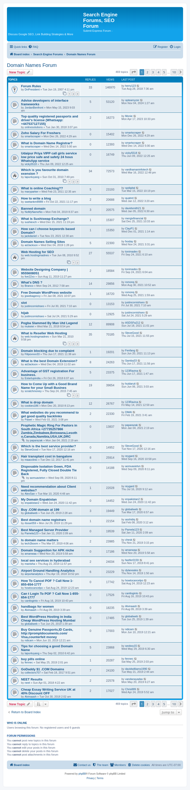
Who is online (17, 722)
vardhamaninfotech (136, 169)
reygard (129, 455)
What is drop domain (37, 402)
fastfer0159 (132, 560)
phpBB (82, 773)
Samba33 (131, 360)
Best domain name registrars (43, 520)
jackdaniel (31, 235)
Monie (129, 115)
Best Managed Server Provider (44, 530)
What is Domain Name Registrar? (46, 143)
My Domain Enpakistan (39, 499)
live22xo (30, 276)
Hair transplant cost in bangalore (46, 456)
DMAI (128, 412)
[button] (133, 72)
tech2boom (31, 543)
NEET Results (31, 679)
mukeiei (29, 326)
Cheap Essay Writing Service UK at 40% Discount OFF (48, 691)
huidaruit (130, 383)
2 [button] (147, 72)
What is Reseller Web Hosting (44, 333)
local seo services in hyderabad (45, 560)
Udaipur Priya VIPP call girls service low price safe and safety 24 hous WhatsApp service (49, 157)
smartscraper (33, 136)
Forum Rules (31, 86)
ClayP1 (129, 228)
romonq (129, 282)
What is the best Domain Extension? (49, 361)
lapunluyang (32, 176)
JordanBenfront (34, 107)
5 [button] (164, 72)
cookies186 (32, 405)
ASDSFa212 (132, 322)
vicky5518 (31, 164)
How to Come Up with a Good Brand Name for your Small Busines (49, 386)
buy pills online (33, 659)
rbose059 (30, 523)
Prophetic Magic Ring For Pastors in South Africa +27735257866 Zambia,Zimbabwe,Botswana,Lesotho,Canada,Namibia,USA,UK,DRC (49, 430)
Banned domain (33, 208)
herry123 (130, 85)
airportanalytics (34, 573)
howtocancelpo (34, 587)
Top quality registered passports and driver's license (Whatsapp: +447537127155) (49, 120)
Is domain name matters (39, 540)
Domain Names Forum (32, 65)
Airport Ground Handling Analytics (48, 570)
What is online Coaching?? (42, 188)
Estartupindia (33, 378)
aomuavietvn (37, 477)
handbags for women (37, 606)
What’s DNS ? (31, 282)
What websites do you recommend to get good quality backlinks (50, 414)
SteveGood (132, 332)
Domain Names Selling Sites (43, 242)
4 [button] (158, 72)
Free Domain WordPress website (46, 292)
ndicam (29, 640)
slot (24, 303)
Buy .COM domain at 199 (40, 509)
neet (27, 682)
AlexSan (30, 493)
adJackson (31, 245)
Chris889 (130, 689)
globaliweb (31, 512)
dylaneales (131, 570)
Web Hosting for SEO (37, 252)
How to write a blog (36, 198)
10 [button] (174, 72)
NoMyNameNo (34, 211)
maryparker (32, 191)
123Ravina (131, 370)
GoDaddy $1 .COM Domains (42, 669)
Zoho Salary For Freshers (41, 133)
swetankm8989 (34, 201)
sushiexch (31, 222)
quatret (129, 198)
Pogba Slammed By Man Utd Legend (49, 323)
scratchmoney (33, 391)
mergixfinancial (134, 218)
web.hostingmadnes (37, 255)
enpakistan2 (32, 502)
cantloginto (31, 600)
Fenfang (130, 350)
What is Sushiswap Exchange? (45, 219)
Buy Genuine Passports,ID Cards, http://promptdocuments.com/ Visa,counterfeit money (47, 633)
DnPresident (32, 89)
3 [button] (153, 72)
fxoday (129, 241)
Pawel (28, 419)
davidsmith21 (133, 208)
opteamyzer (132, 100)
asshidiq (130, 519)
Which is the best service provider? (48, 446)
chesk (128, 539)
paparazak (36, 440)
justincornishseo (34, 306)
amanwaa (31, 553)
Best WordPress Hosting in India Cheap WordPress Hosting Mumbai (48, 618)
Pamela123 (32, 533)
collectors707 (33, 672)
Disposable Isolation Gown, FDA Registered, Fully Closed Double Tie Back (49, 470)
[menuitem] (33, 47)
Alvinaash (31, 609)
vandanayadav (134, 678)
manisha (30, 563)
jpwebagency (33, 295)
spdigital (130, 187)
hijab (25, 313)
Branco (29, 285)
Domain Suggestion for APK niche (47, 550)
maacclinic (31, 459)
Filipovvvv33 (32, 354)
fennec (29, 662)
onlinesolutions (34, 127)
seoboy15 (131, 645)
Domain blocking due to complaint (47, 351)
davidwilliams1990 (136, 668)
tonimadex (131, 251)
